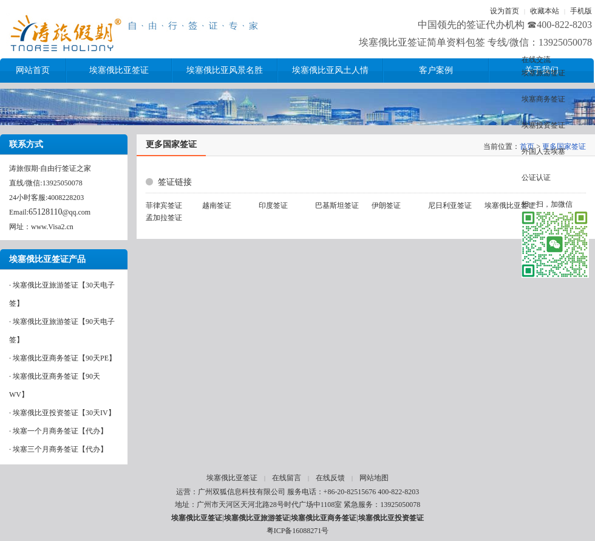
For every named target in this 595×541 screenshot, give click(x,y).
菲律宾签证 (164, 205)
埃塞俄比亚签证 (510, 205)
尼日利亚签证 (450, 205)
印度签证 (273, 205)
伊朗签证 (386, 205)
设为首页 (504, 11)
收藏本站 (544, 11)
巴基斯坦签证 (337, 205)
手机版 (581, 11)
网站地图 (374, 478)
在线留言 (286, 478)
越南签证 (216, 205)
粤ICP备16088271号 (298, 530)
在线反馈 (330, 478)
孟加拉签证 (164, 217)
